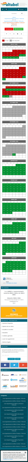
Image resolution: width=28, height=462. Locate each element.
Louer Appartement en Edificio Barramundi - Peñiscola (14, 414)
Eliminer (18, 359)
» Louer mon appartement (8, 339)
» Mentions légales (6, 342)
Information (18, 29)
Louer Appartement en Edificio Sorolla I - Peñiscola (14, 443)
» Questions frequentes (7, 323)
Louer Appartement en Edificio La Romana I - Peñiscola (14, 404)
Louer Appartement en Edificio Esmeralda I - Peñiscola (14, 410)
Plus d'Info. (11, 359)
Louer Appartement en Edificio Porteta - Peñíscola (14, 424)
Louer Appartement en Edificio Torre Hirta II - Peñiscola (14, 430)
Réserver (9, 29)
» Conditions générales (7, 335)
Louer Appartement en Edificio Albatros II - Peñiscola (14, 446)
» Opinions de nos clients (8, 326)
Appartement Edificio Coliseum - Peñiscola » (14, 21)
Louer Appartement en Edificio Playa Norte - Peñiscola (14, 440)
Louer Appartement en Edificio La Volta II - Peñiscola (14, 421)
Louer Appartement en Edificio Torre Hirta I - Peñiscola (14, 436)
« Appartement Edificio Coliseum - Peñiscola (14, 18)
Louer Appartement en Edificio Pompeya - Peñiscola (14, 433)
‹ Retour (14, 17)
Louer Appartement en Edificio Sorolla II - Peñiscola (14, 427)
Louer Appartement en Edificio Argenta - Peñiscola (14, 398)
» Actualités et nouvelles (7, 329)
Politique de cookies (8, 459)
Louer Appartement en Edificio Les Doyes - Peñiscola (14, 407)
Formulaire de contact (11, 283)
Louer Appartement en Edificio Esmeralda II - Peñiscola (14, 418)
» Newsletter (5, 332)
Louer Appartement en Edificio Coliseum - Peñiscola (14, 401)
